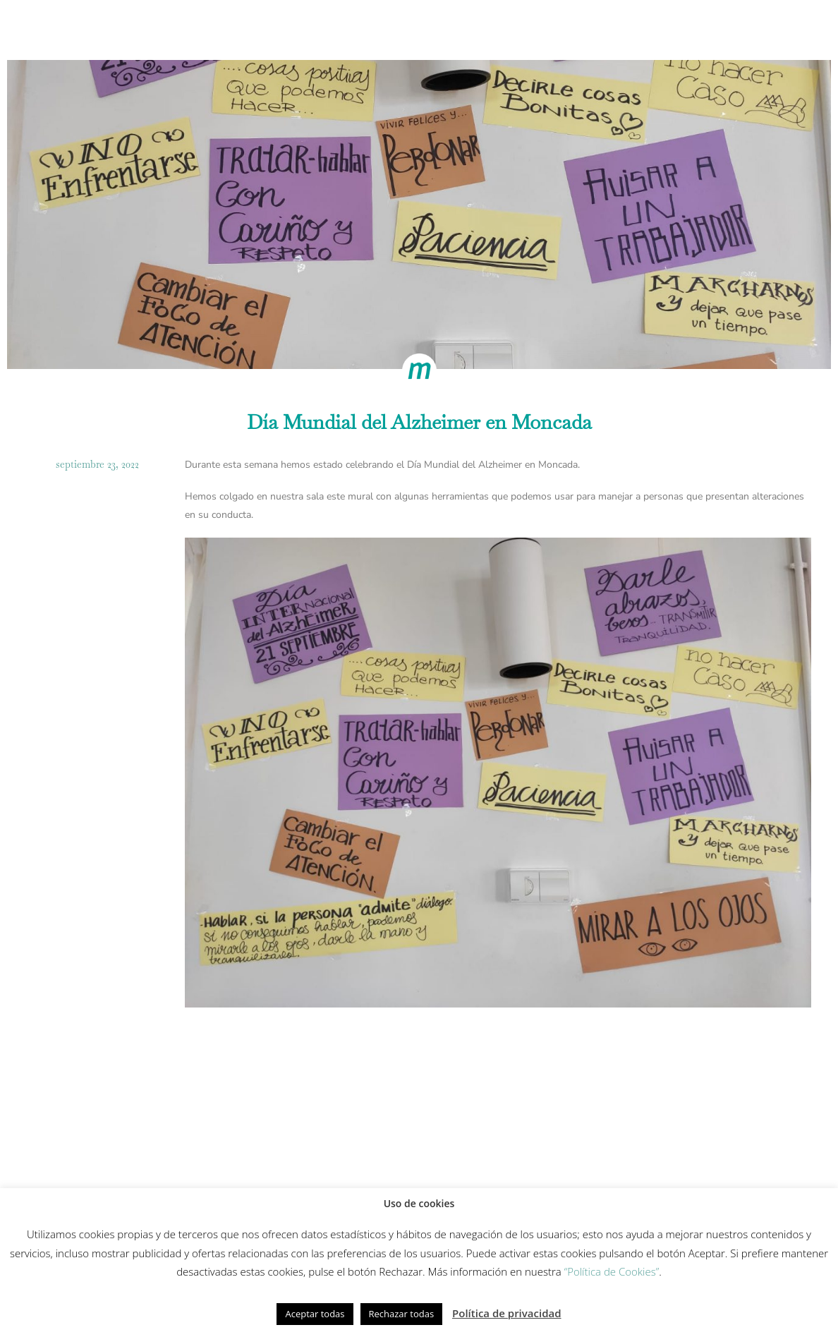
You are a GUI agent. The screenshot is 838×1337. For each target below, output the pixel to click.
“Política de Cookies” (612, 1271)
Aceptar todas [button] (314, 1313)
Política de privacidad (506, 1313)
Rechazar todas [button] (402, 1313)
